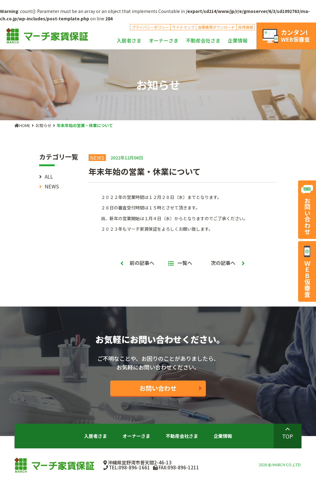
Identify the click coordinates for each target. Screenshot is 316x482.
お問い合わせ (158, 388)
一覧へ (180, 262)
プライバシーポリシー (150, 27)
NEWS (52, 186)
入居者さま (129, 40)
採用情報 (245, 27)
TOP (287, 436)
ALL (49, 176)
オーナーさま (163, 40)
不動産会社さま (203, 40)
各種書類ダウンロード (216, 27)
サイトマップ (183, 27)
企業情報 (237, 40)
